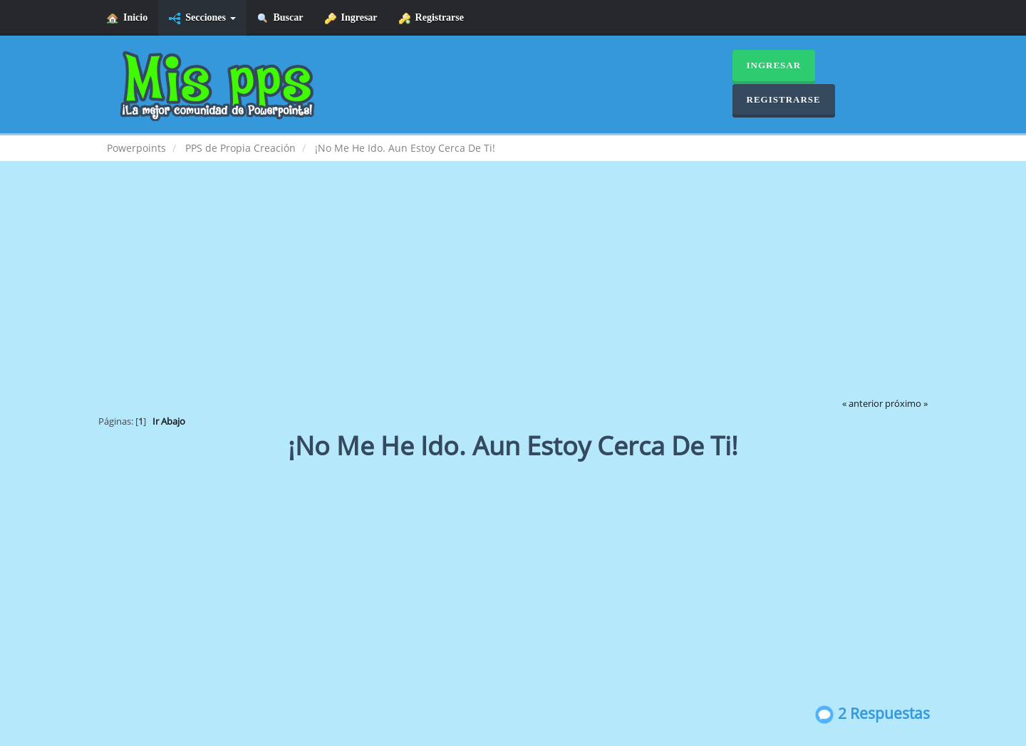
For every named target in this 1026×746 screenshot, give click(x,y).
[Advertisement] (513, 289)
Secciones (202, 18)
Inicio (127, 18)
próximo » (906, 404)
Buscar (280, 18)
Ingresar (351, 18)
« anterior (862, 404)
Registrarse (431, 18)
